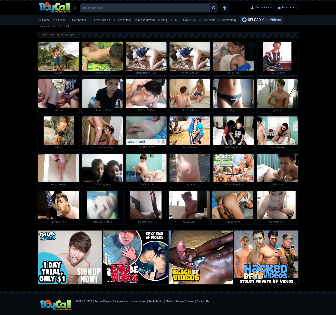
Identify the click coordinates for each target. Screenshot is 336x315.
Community (229, 20)
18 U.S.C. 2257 (84, 301)
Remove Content (185, 301)
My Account (288, 7)
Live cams (209, 20)
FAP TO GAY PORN (185, 20)
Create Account (264, 7)
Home (46, 20)
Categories (79, 20)
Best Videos (124, 20)
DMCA (169, 301)
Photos (61, 20)
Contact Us (203, 301)
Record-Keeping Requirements (111, 301)
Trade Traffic (156, 301)
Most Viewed (146, 20)
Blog (164, 20)
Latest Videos (101, 20)
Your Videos (264, 20)
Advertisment (138, 301)
